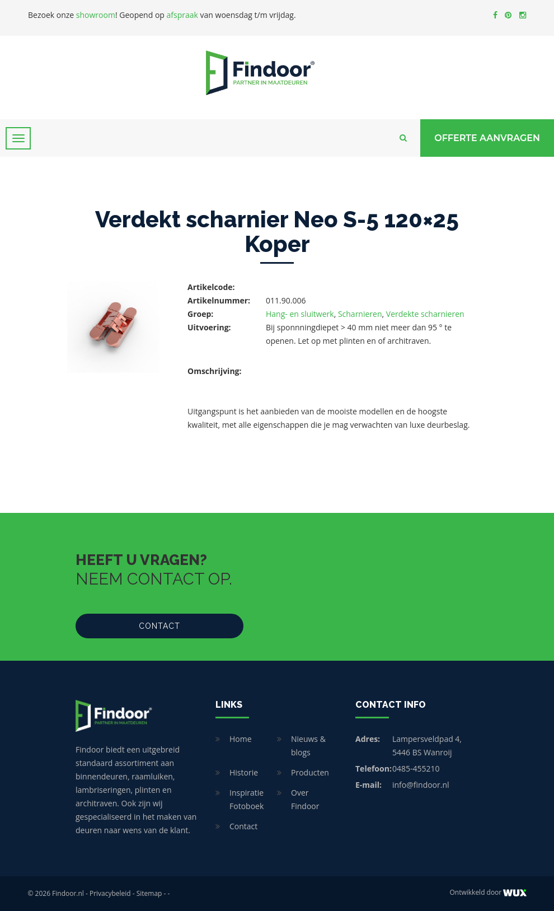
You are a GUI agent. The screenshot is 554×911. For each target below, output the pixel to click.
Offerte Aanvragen (487, 138)
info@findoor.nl (420, 784)
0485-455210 (416, 768)
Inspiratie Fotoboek (246, 799)
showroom (95, 15)
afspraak (182, 15)
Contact (159, 626)
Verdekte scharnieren (425, 314)
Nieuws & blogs (308, 746)
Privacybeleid (110, 893)
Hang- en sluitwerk (300, 314)
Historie (243, 772)
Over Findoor (305, 799)
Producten (310, 772)
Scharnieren (360, 314)
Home (240, 739)
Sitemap (149, 893)
